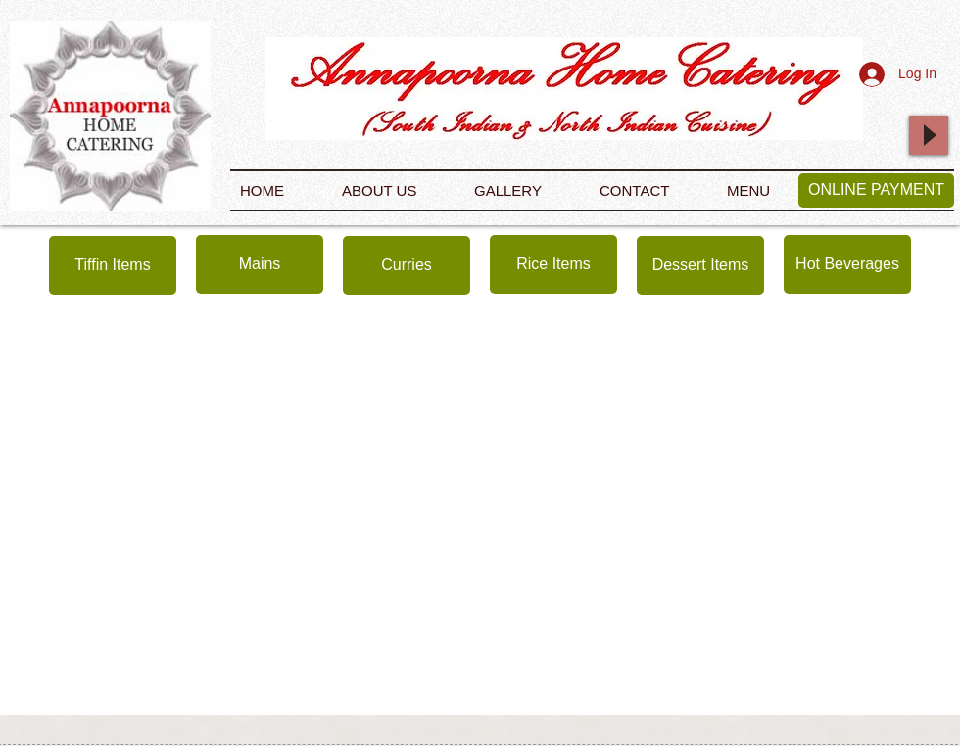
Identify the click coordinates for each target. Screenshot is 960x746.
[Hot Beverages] (847, 264)
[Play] (928, 135)
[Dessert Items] (700, 265)
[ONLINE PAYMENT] (876, 190)
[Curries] (406, 265)
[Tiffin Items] (112, 265)
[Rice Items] (553, 264)
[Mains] (259, 264)
